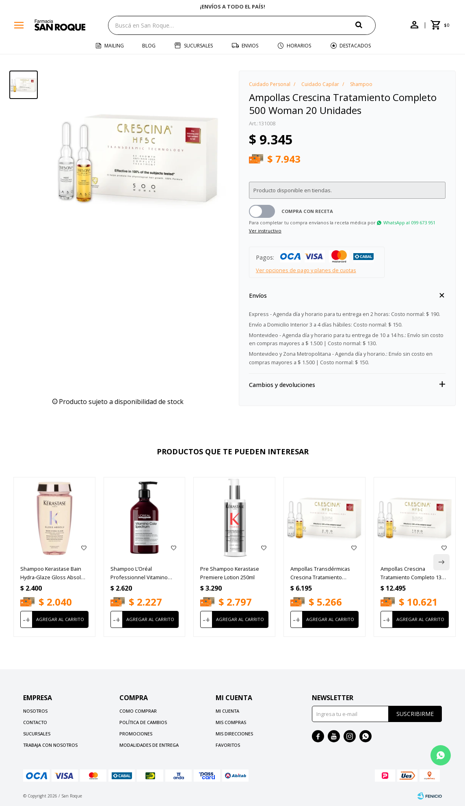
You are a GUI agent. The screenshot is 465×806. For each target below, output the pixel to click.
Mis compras (231, 722)
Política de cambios (143, 722)
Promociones (135, 734)
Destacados (355, 45)
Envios (250, 45)
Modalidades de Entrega (149, 745)
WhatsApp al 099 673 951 (409, 222)
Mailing (114, 45)
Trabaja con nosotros (50, 745)
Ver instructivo (265, 231)
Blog (149, 45)
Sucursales (198, 45)
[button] (365, 25)
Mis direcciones (234, 734)
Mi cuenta (227, 711)
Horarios (299, 45)
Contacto (35, 722)
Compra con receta (307, 211)
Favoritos (228, 745)
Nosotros (35, 711)
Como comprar (138, 711)
